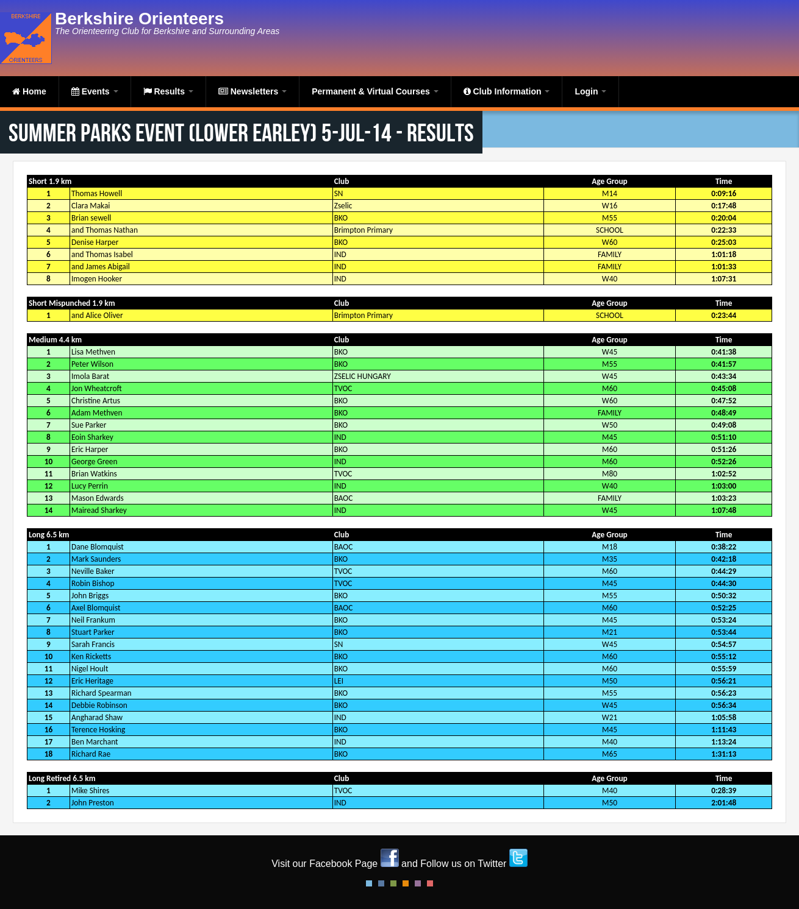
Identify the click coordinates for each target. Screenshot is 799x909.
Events (94, 91)
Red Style (430, 883)
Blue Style (381, 883)
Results (168, 91)
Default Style (369, 883)
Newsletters (252, 91)
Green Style (393, 883)
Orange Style (406, 883)
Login (590, 91)
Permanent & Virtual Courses (375, 91)
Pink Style (418, 883)
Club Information (507, 91)
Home (29, 91)
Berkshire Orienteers (139, 18)
